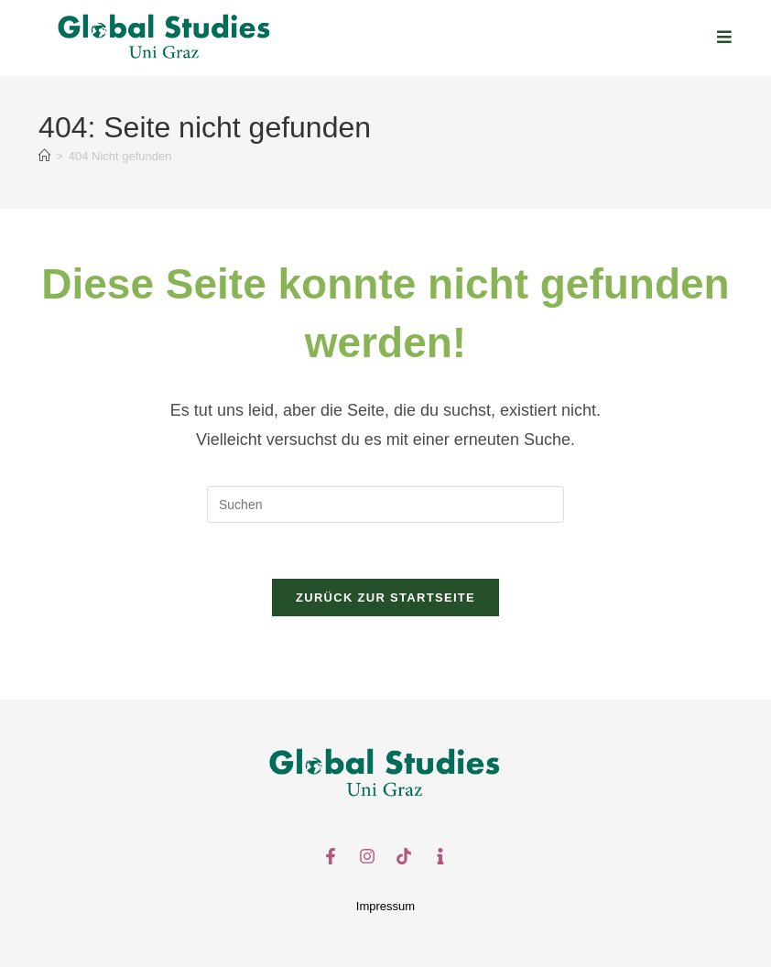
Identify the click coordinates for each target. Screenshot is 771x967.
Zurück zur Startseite (385, 597)
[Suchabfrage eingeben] (385, 504)
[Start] (44, 156)
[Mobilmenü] (725, 37)
